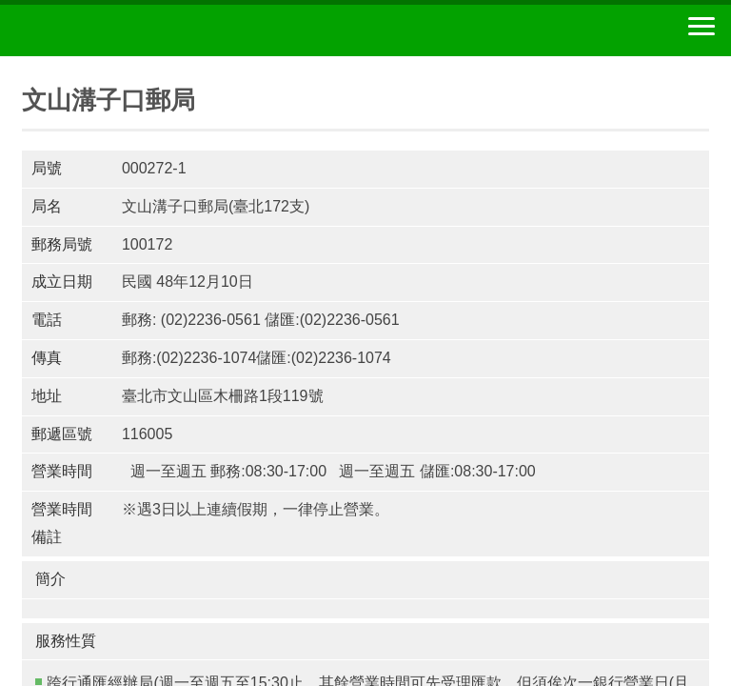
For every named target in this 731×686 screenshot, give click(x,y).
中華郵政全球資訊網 (119, 30)
